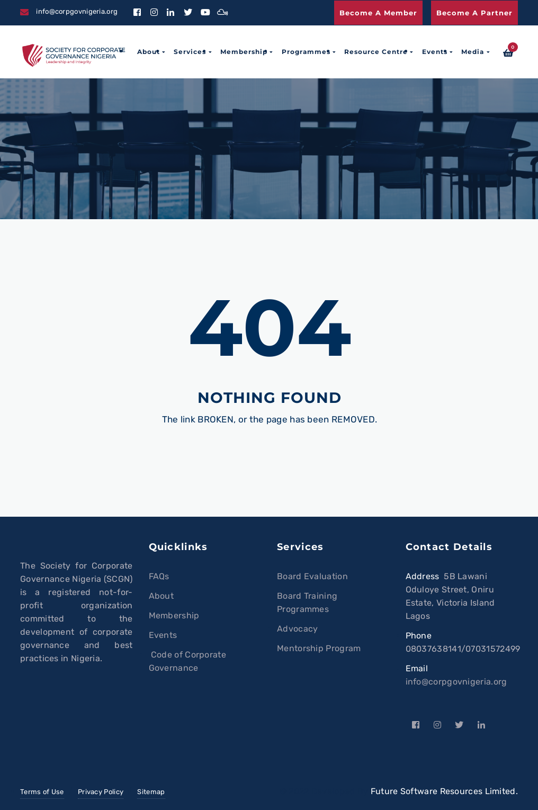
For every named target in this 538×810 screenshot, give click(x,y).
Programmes (306, 52)
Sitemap (151, 792)
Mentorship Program (319, 648)
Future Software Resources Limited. (444, 791)
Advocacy (297, 629)
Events (434, 52)
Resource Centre (376, 52)
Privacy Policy (100, 792)
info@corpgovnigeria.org (456, 682)
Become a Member (378, 12)
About (148, 52)
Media (472, 52)
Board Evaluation (312, 576)
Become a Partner (474, 12)
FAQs (159, 576)
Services (190, 52)
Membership (243, 52)
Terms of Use (42, 792)
